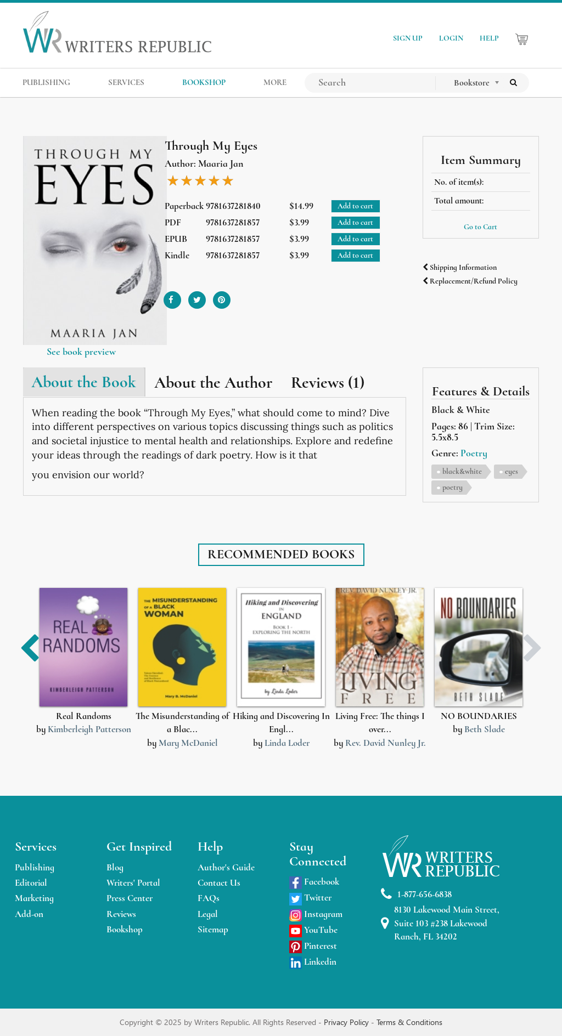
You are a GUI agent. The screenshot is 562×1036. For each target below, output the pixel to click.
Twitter (310, 897)
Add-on (29, 914)
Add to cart (355, 206)
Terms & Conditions (409, 1022)
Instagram (315, 914)
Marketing (34, 898)
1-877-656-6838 (416, 894)
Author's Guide (226, 867)
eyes (511, 471)
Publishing (34, 867)
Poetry (473, 453)
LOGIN (451, 38)
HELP (489, 38)
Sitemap (213, 929)
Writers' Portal (133, 882)
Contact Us (219, 882)
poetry (452, 487)
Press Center (129, 898)
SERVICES (126, 82)
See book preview (81, 352)
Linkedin (312, 961)
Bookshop (124, 929)
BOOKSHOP (204, 82)
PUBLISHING (46, 82)
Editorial (31, 882)
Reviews (121, 914)
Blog (114, 867)
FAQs (209, 898)
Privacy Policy (347, 1022)
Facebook (314, 881)
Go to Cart (480, 226)
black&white (462, 471)
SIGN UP (408, 38)
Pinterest (313, 946)
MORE (274, 82)
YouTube (313, 930)
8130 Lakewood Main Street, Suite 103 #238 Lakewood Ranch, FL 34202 (440, 923)
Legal (208, 914)
